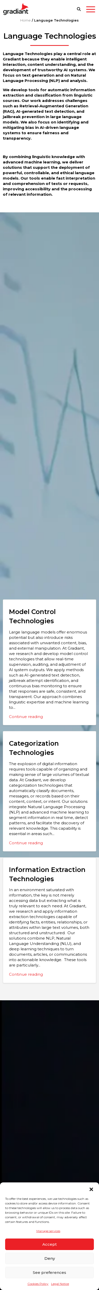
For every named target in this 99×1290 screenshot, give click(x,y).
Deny (49, 1258)
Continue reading (26, 716)
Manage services (48, 1231)
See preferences (49, 1272)
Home (25, 20)
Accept (49, 1244)
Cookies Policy (37, 1284)
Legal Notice (60, 1284)
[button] (91, 1188)
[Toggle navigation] (90, 10)
